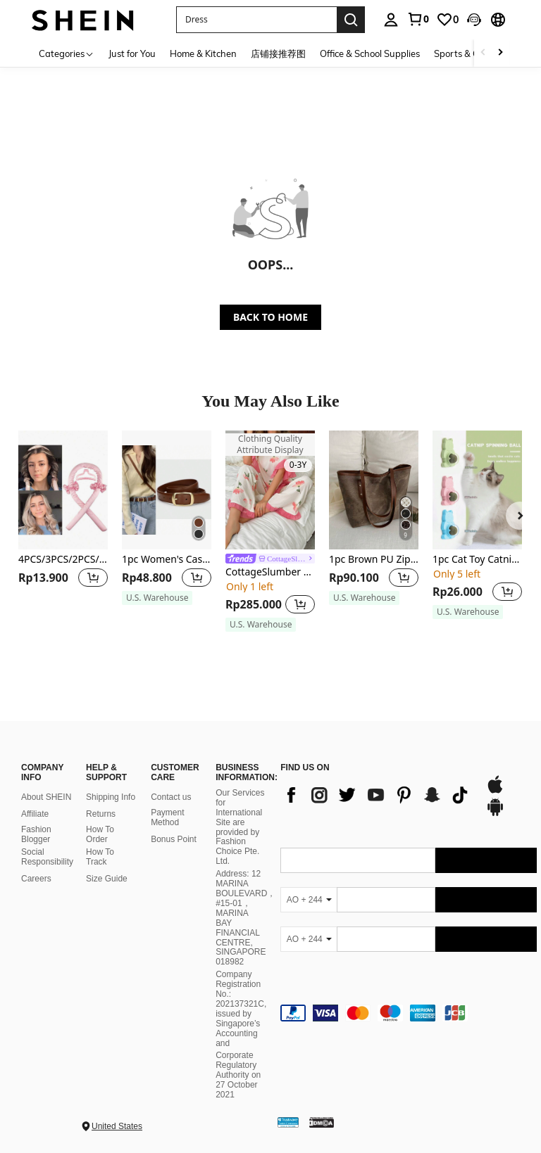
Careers (36, 879)
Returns (101, 814)
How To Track (100, 857)
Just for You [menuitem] (132, 53)
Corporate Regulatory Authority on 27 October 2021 (238, 1075)
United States (117, 1126)
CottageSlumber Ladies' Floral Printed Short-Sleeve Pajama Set (270, 572)
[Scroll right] (500, 53)
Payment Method (167, 817)
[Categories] (66, 53)
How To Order (100, 834)
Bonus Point (174, 839)
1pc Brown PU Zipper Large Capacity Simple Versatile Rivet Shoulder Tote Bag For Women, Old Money (373, 560)
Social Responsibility (47, 857)
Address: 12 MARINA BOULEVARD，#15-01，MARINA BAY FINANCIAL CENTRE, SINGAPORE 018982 (245, 918)
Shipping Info (110, 797)
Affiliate (35, 814)
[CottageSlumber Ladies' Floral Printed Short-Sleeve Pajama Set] (270, 490)
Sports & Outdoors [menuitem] (473, 53)
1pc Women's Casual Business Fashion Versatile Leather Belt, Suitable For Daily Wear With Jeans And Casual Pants (166, 560)
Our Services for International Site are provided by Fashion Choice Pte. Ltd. (240, 827)
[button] (474, 19)
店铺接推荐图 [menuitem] (278, 53)
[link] (417, 19)
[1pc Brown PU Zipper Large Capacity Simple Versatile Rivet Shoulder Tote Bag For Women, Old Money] (373, 490)
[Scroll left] (483, 53)
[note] (157, 598)
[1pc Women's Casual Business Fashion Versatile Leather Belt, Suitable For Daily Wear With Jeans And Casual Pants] (166, 490)
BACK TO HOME (270, 317)
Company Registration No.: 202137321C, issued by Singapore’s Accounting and (241, 1008)
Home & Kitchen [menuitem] (203, 53)
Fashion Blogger (36, 834)
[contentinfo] (408, 1013)
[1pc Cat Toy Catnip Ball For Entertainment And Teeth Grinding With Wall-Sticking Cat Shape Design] (477, 490)
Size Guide (107, 879)
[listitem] (63, 524)
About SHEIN (46, 797)
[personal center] (391, 19)
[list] (375, 794)
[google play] (495, 814)
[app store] (495, 791)
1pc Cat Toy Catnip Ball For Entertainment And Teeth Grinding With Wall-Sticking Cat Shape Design (477, 560)
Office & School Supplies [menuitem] (370, 53)
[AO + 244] (308, 899)
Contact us (171, 797)
